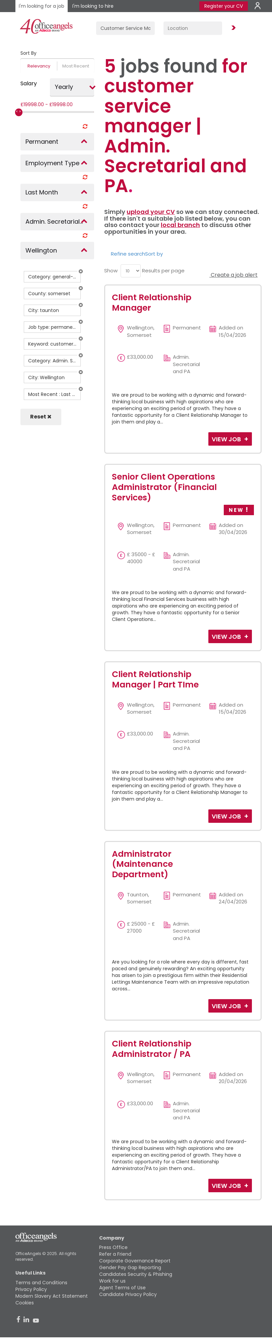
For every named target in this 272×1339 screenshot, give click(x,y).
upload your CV (151, 212)
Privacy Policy (31, 1289)
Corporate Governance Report (135, 1260)
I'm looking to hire (93, 6)
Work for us (112, 1281)
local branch (180, 225)
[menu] (131, 270)
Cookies (24, 1302)
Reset (41, 416)
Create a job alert (233, 275)
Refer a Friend (115, 1254)
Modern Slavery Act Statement (51, 1296)
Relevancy (38, 66)
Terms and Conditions (41, 1282)
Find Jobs (232, 28)
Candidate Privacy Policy (128, 1294)
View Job (227, 439)
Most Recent (75, 66)
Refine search (128, 253)
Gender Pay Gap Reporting (130, 1267)
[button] (80, 271)
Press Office (113, 1247)
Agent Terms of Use (122, 1287)
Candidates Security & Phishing (135, 1274)
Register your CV (223, 6)
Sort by (154, 253)
